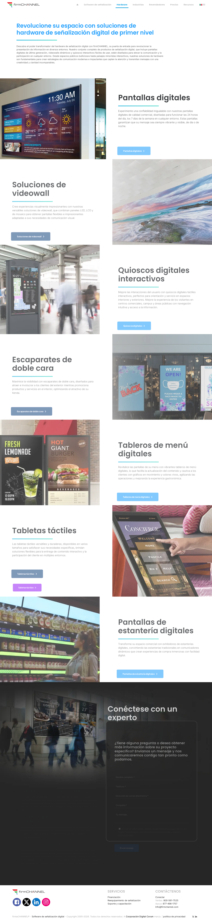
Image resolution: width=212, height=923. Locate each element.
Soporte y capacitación (119, 903)
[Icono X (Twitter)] (193, 916)
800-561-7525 (170, 900)
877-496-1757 (170, 903)
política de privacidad (174, 916)
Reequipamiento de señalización (124, 900)
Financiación (114, 897)
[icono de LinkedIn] (196, 916)
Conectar (160, 897)
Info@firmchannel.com (166, 907)
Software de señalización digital (48, 916)
